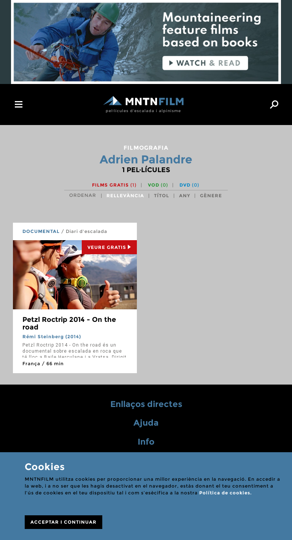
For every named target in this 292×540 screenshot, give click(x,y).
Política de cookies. (225, 493)
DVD (189, 185)
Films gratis (114, 185)
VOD (158, 185)
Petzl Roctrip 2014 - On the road (69, 323)
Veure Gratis (109, 247)
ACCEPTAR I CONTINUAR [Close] (63, 522)
